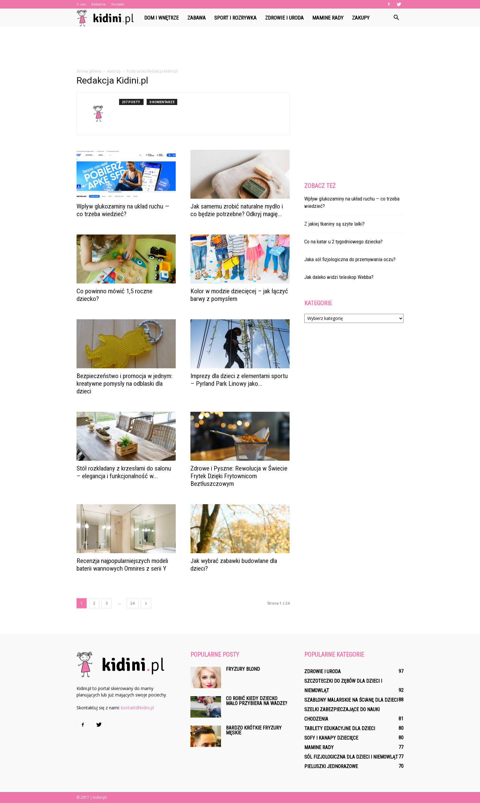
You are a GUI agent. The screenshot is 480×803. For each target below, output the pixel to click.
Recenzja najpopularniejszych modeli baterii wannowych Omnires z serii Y (122, 564)
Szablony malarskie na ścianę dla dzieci (351, 700)
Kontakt (117, 4)
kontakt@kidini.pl (137, 708)
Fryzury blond (243, 669)
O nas (81, 4)
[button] (396, 17)
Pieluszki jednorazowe (331, 766)
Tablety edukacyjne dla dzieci (339, 728)
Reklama (99, 4)
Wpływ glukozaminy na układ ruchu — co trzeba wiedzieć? (123, 210)
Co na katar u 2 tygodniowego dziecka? (343, 241)
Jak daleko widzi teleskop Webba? (338, 277)
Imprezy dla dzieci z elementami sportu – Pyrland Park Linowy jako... (239, 379)
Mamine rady (327, 18)
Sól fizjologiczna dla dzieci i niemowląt (351, 757)
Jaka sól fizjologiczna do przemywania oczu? (350, 259)
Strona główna (89, 71)
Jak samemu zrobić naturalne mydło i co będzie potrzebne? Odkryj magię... (236, 210)
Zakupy (360, 18)
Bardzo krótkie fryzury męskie (254, 730)
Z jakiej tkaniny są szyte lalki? (334, 224)
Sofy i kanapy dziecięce (331, 738)
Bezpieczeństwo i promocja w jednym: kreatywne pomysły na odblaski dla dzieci (124, 383)
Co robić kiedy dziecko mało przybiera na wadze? (256, 701)
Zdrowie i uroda (284, 18)
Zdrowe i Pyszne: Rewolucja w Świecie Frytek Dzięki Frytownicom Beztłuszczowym (238, 476)
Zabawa (196, 18)
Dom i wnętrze (161, 18)
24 (132, 603)
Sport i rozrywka (235, 18)
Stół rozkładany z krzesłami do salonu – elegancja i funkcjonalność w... (124, 472)
